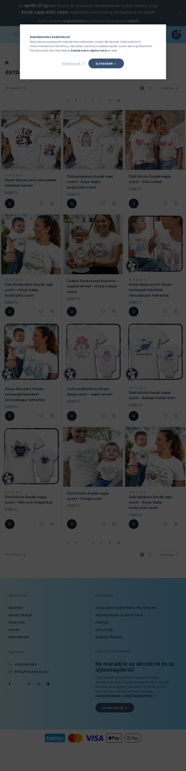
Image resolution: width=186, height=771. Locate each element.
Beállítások (71, 63)
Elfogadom (104, 63)
